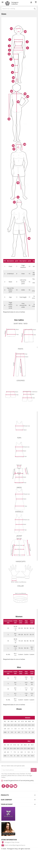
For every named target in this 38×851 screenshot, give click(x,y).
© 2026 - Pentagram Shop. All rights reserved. (15, 849)
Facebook (3, 786)
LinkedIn (15, 786)
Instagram (11, 786)
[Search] (19, 8)
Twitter (7, 786)
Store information (9, 840)
